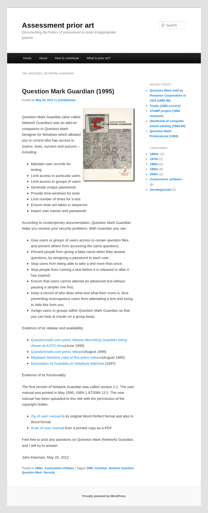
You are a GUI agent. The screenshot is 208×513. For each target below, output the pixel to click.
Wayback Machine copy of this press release (66, 357)
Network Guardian (121, 468)
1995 (89, 468)
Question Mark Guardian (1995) (68, 91)
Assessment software (59, 468)
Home (27, 58)
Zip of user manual (46, 416)
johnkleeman (66, 100)
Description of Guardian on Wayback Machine (67, 363)
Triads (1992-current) (165, 106)
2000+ (154, 174)
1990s (39, 468)
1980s (154, 164)
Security (49, 472)
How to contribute (67, 58)
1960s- (154, 154)
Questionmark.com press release (57, 352)
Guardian (101, 468)
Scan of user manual (47, 428)
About (43, 58)
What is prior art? (98, 58)
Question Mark (32, 472)
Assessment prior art (58, 25)
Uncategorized (160, 189)
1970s (154, 159)
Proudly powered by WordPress (104, 496)
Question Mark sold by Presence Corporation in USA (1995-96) (168, 95)
